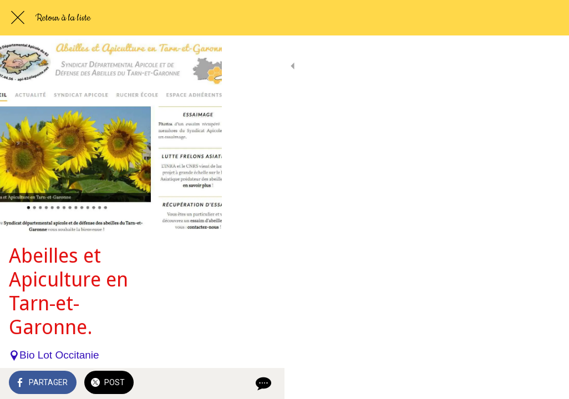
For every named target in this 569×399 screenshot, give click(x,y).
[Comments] (547, 383)
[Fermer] (17, 17)
